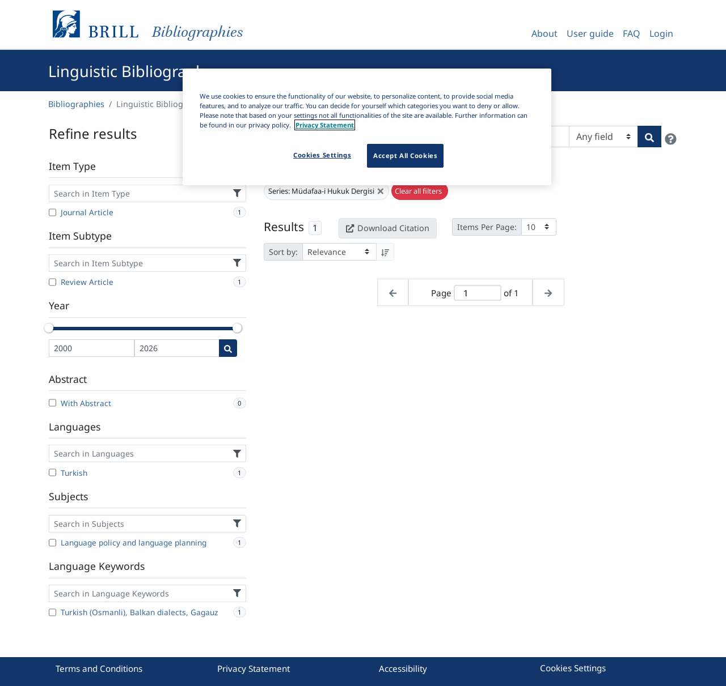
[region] (367, 127)
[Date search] (228, 348)
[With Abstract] (52, 402)
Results (284, 227)
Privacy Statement (253, 668)
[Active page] (477, 293)
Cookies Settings (573, 668)
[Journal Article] (52, 212)
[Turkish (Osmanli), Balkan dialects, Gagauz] (52, 612)
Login (661, 33)
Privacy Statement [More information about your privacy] (325, 125)
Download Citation (387, 228)
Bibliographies (76, 104)
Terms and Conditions (99, 668)
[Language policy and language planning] (52, 542)
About (544, 33)
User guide (590, 33)
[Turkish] (52, 472)
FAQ (631, 33)
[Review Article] (52, 282)
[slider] (48, 328)
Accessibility (403, 668)
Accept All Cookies (405, 155)
